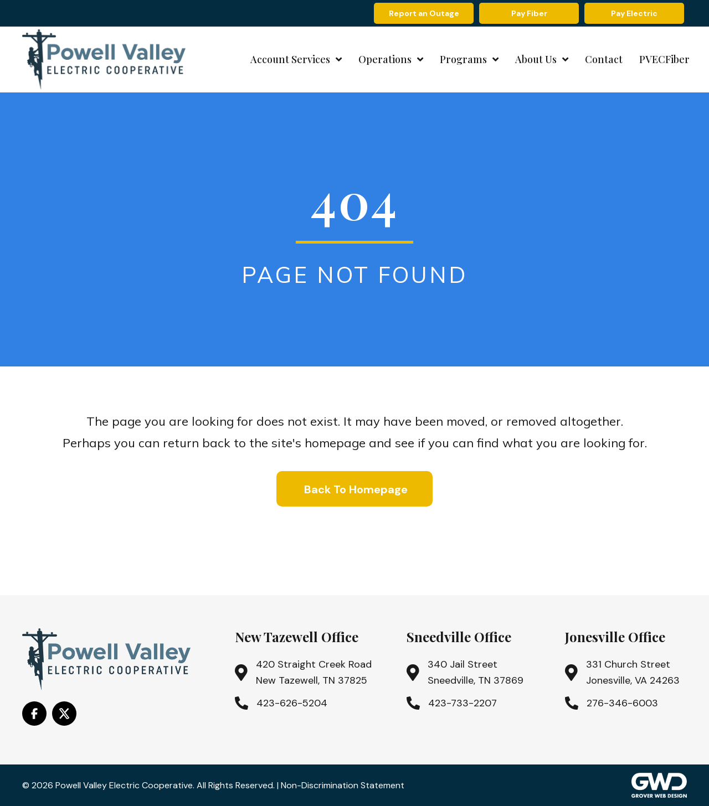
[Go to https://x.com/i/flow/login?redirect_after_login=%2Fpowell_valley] (64, 713)
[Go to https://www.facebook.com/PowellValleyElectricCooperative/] (34, 713)
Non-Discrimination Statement (342, 785)
